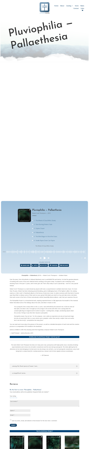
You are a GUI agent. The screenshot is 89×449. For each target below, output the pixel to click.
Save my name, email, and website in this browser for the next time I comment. (34, 287)
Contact (76, 8)
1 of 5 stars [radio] (10, 264)
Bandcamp (25, 131)
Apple (35, 131)
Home (56, 6)
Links (82, 8)
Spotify (43, 131)
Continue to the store (58, 334)
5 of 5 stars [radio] (16, 264)
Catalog (68, 6)
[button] (40, 124)
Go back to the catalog (30, 334)
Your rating (13, 262)
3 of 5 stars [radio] (13, 264)
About (62, 6)
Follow (64, 411)
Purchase (64, 131)
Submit (13, 291)
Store (76, 6)
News (82, 6)
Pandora (54, 132)
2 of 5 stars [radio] (12, 264)
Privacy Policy (22, 429)
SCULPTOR (59, 447)
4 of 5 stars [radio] (15, 264)
